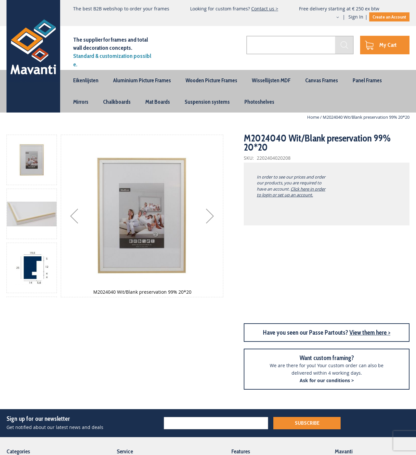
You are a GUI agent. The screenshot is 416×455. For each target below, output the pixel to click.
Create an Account (389, 17)
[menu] (208, 91)
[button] (331, 17)
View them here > (369, 332)
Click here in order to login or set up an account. (291, 192)
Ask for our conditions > (327, 380)
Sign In (355, 17)
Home (313, 117)
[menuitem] (85, 80)
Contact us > (264, 9)
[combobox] (300, 45)
